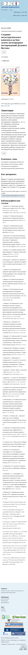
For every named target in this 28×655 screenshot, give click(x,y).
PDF (4, 52)
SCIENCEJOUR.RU (21, 644)
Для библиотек (5, 602)
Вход (11, 9)
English (3, 609)
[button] (5, 60)
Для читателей (5, 599)
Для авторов (4, 600)
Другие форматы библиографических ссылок (13, 195)
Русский (17, 9)
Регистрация (4, 9)
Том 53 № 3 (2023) (6, 28)
